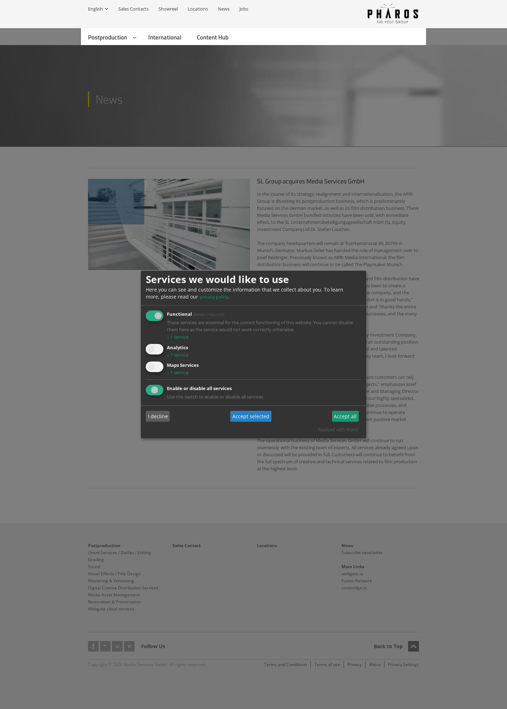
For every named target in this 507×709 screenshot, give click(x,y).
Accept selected (250, 416)
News (224, 9)
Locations (198, 9)
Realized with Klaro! (338, 429)
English (95, 9)
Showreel (168, 9)
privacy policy (214, 297)
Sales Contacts (133, 9)
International (164, 37)
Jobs (243, 9)
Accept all (345, 416)
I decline (158, 416)
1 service (177, 337)
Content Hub (213, 37)
